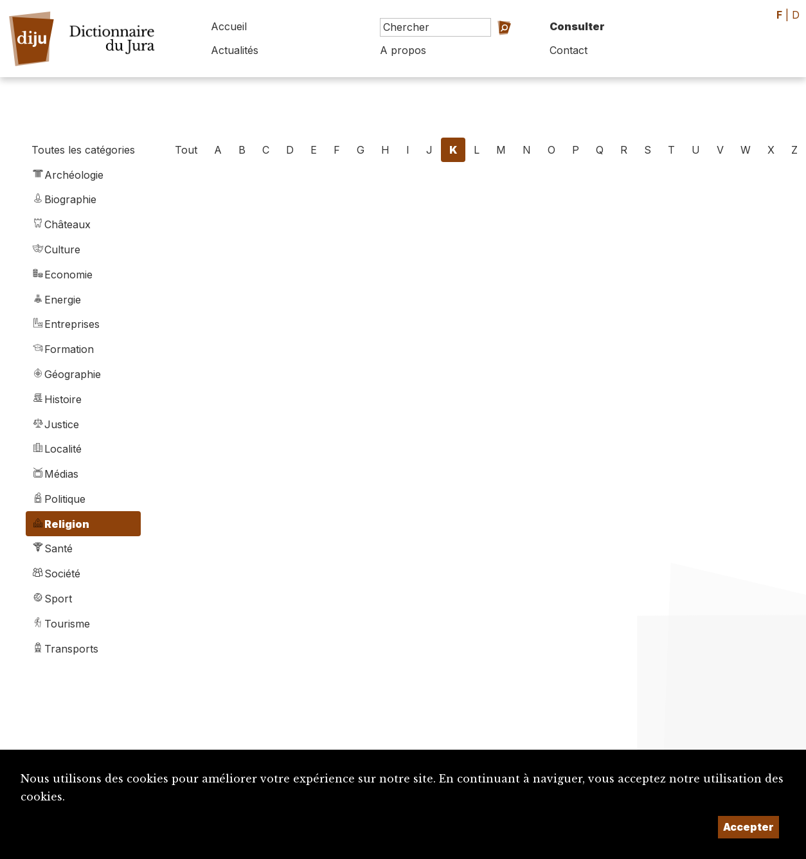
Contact (568, 50)
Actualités (234, 50)
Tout (186, 149)
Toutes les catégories (83, 149)
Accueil (229, 26)
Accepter (748, 826)
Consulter (577, 26)
